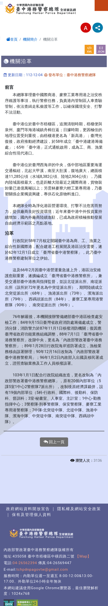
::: (1, 2)
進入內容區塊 (11, 2)
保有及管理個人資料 (30, 591)
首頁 (12, 39)
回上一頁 (54, 442)
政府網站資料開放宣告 (28, 586)
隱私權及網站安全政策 (79, 586)
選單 (101, 5)
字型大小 (86, 28)
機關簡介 (30, 39)
